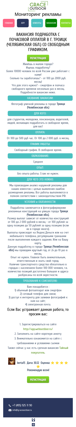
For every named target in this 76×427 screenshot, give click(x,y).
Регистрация (38, 58)
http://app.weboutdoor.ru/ (38, 329)
